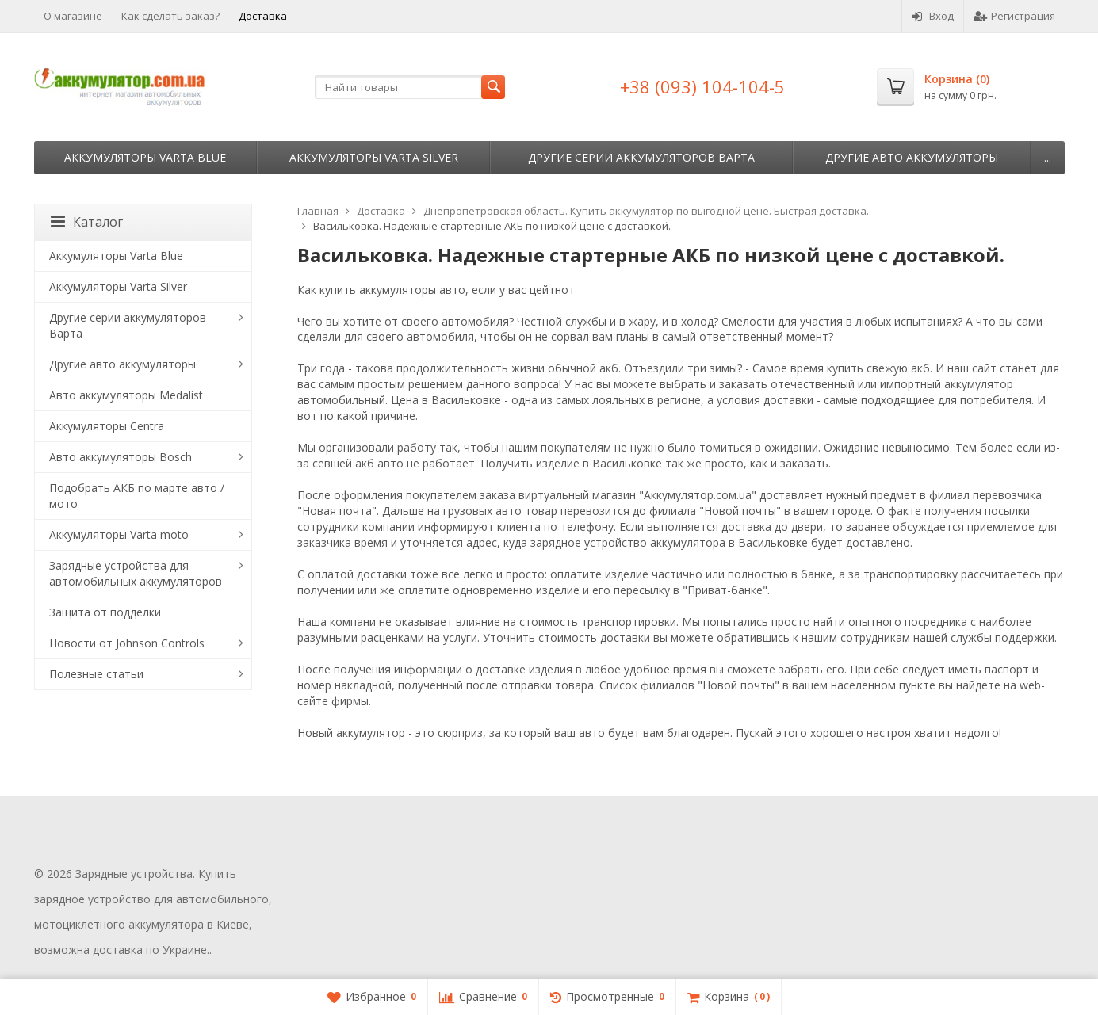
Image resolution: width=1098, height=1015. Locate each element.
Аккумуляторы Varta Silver (373, 157)
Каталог (87, 222)
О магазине (73, 16)
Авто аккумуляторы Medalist (126, 395)
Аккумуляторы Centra (106, 425)
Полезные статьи (96, 673)
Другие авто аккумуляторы (911, 157)
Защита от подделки (105, 612)
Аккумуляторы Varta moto (119, 534)
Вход (933, 16)
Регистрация (1014, 16)
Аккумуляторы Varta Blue (145, 157)
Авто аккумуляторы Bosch (120, 456)
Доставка (263, 16)
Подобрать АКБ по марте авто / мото (136, 495)
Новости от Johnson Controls (127, 643)
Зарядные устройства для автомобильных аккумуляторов (135, 573)
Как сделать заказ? (170, 16)
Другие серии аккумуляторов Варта (641, 157)
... (1047, 157)
